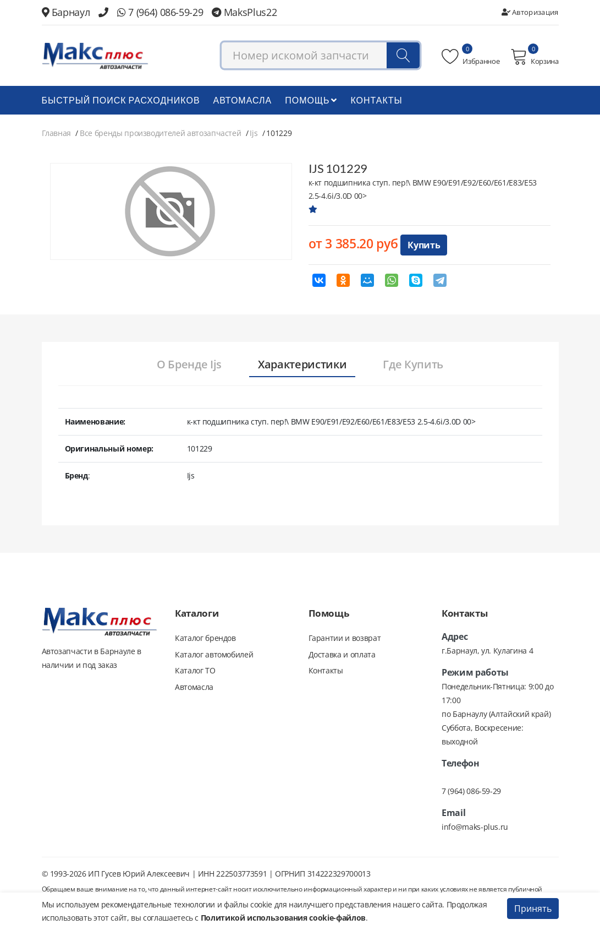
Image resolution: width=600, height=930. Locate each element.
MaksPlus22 (244, 12)
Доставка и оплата (342, 654)
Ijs (253, 133)
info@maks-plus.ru (475, 827)
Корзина (534, 56)
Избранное (470, 56)
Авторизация (530, 12)
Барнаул (66, 12)
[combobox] (321, 56)
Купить (424, 245)
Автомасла (242, 100)
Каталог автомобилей (214, 654)
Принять (533, 908)
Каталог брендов (205, 638)
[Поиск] (403, 56)
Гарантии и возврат (345, 638)
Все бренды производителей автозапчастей (160, 133)
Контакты (376, 100)
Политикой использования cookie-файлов (283, 917)
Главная (56, 133)
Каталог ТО (195, 671)
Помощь (311, 100)
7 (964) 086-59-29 (160, 12)
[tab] (188, 365)
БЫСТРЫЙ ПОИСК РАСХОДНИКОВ (121, 100)
